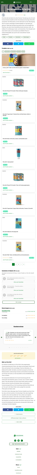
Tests (14, 6)
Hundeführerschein (18, 470)
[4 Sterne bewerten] (22, 356)
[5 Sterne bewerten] (25, 356)
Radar (18, 449)
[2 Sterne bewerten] (15, 356)
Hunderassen (18, 473)
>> (23, 264)
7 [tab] (20, 347)
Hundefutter (18, 6)
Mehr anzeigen (18, 302)
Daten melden (18, 421)
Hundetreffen (18, 457)
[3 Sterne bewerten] (18, 356)
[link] (18, 64)
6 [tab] (18, 347)
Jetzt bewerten (18, 358)
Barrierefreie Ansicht (18, 444)
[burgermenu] (2, 2)
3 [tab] (13, 347)
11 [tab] (27, 347)
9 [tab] (24, 347)
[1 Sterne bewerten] (11, 356)
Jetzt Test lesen (7, 72)
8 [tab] (22, 347)
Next (35, 337)
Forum (18, 467)
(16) (24, 14)
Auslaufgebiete (18, 459)
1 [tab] (9, 347)
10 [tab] (26, 347)
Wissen (18, 465)
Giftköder (18, 451)
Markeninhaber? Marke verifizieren (18, 418)
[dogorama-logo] (17, 2)
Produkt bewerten (18, 414)
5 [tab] (16, 347)
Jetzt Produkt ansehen (8, 95)
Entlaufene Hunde (18, 454)
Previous (1, 337)
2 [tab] (11, 347)
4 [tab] (14, 347)
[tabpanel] (18, 336)
